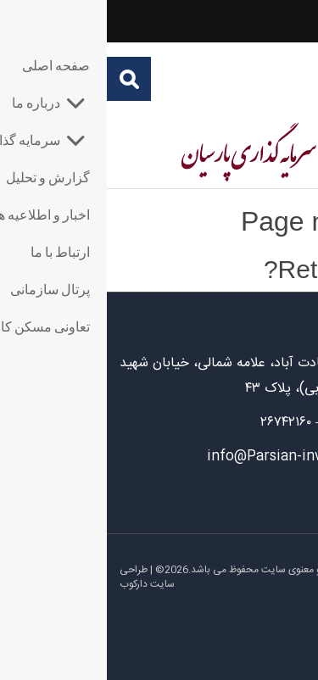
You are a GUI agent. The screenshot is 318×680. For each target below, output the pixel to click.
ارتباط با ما (275, 497)
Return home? (237, 269)
